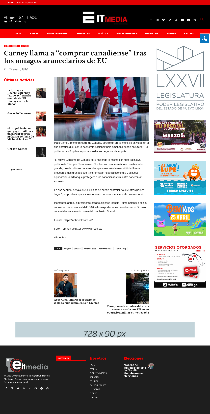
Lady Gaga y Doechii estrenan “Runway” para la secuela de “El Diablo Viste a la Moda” (19, 97)
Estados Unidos (105, 248)
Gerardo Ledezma (19, 113)
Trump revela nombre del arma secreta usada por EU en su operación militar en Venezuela (128, 309)
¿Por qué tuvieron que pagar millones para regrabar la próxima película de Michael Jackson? (20, 134)
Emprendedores (12, 46)
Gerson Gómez (17, 149)
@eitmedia (16, 169)
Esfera (25, 46)
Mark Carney (121, 248)
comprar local (90, 248)
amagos (67, 248)
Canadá (77, 248)
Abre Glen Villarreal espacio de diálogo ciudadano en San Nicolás (76, 301)
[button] (202, 20)
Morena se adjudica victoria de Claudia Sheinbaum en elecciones (135, 370)
